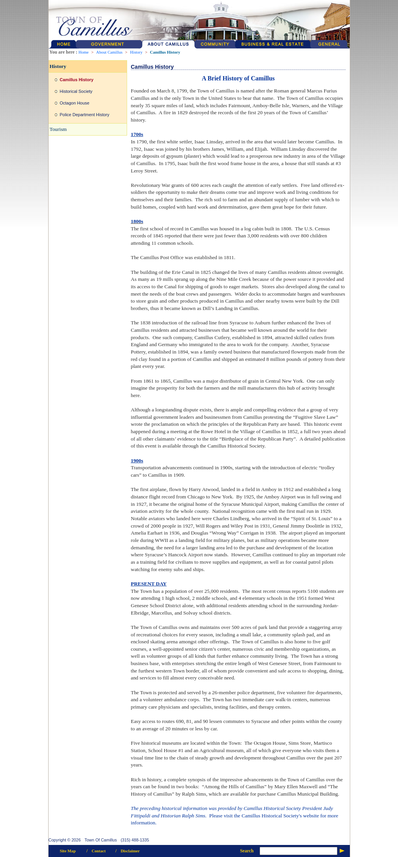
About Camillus (109, 52)
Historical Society (76, 91)
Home (84, 52)
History (136, 52)
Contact (99, 851)
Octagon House (74, 103)
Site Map (68, 851)
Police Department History (85, 114)
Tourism (58, 129)
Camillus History (165, 52)
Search (246, 851)
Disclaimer (130, 851)
